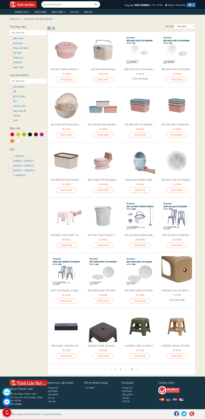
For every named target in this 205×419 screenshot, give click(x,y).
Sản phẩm (58, 12)
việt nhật (17, 53)
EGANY (36, 414)
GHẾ (15, 120)
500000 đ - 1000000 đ (24, 170)
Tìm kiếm (89, 387)
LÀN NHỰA (19, 87)
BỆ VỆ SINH (19, 96)
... (126, 369)
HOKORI (17, 62)
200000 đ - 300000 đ (23, 165)
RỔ (14, 91)
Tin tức (74, 12)
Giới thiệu (41, 12)
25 (132, 369)
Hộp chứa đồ (19, 111)
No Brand (17, 43)
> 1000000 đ (19, 175)
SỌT (15, 101)
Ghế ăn (16, 115)
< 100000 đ (18, 156)
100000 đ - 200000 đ (23, 161)
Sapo (59, 414)
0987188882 (142, 5)
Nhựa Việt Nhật (20, 48)
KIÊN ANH (18, 38)
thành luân (18, 67)
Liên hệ (88, 12)
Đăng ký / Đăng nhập (175, 5)
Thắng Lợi (18, 57)
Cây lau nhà (19, 106)
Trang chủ (22, 12)
